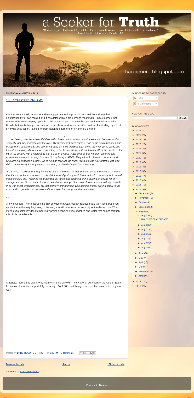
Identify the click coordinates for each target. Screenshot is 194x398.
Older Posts (115, 364)
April (141, 262)
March (142, 266)
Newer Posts (15, 364)
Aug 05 (145, 247)
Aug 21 (145, 229)
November (144, 198)
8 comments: (68, 353)
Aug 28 (145, 225)
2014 (139, 184)
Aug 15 (145, 234)
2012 (139, 281)
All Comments (142, 103)
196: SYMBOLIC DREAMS (24, 100)
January (143, 276)
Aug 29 (145, 215)
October (143, 202)
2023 (139, 144)
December (144, 193)
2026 (139, 130)
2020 (139, 157)
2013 (139, 189)
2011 (139, 286)
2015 (139, 180)
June (141, 253)
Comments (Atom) (29, 371)
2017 (139, 171)
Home (66, 364)
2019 (139, 162)
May (141, 258)
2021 (139, 153)
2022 (139, 148)
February (144, 271)
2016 (139, 176)
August (142, 211)
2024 (139, 139)
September (145, 207)
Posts (138, 98)
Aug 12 (145, 243)
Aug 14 (145, 238)
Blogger (103, 385)
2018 (139, 166)
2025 (139, 135)
